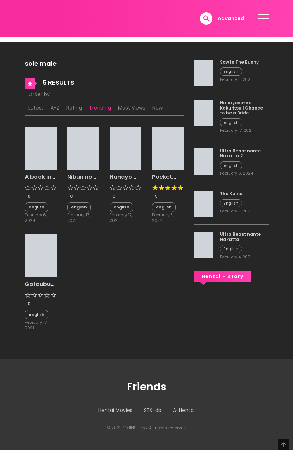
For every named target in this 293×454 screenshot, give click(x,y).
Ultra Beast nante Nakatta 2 (240, 153)
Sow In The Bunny (239, 62)
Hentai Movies (115, 410)
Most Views (131, 107)
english (37, 207)
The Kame (231, 193)
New (157, 107)
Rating (74, 107)
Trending (100, 107)
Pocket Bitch (162, 180)
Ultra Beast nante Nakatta (240, 236)
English (231, 71)
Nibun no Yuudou (79, 180)
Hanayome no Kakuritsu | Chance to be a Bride (241, 108)
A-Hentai (184, 410)
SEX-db (153, 410)
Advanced (231, 18)
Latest (35, 107)
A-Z (55, 107)
